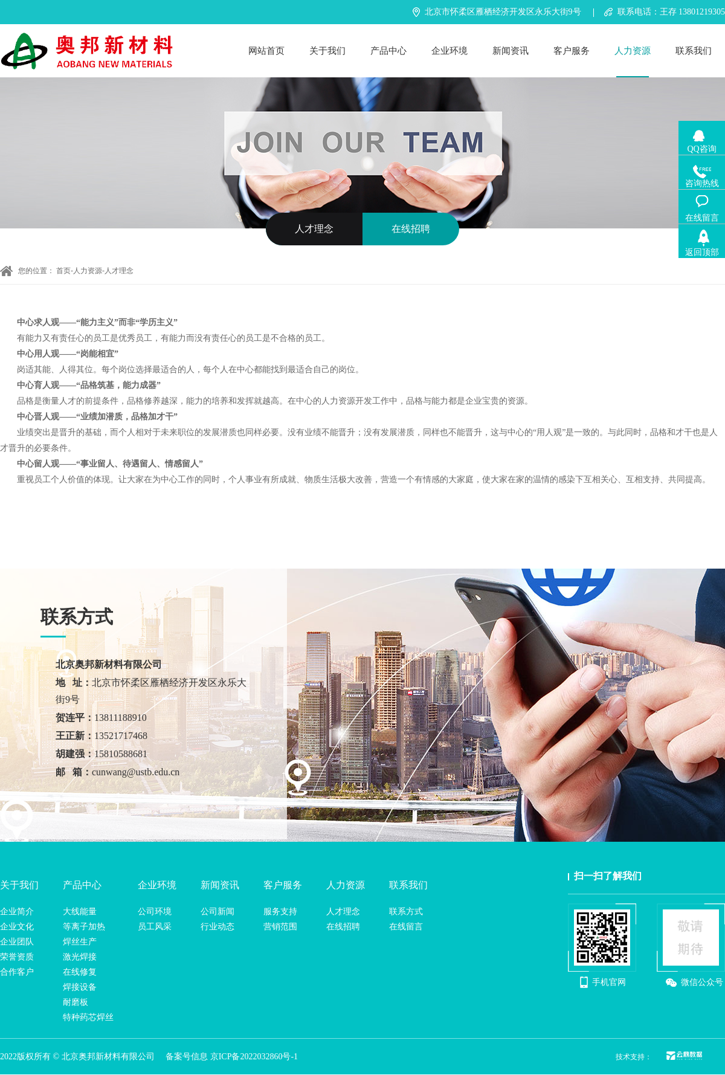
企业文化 (17, 926)
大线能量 (80, 911)
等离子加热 (84, 926)
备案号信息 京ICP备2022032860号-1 (232, 1056)
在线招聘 (411, 229)
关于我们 (327, 51)
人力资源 (632, 51)
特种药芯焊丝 (88, 1017)
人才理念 (314, 229)
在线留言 (406, 926)
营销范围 (280, 926)
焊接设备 (80, 987)
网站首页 (266, 51)
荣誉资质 (17, 956)
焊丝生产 (80, 941)
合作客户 (17, 972)
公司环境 (155, 911)
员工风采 (155, 926)
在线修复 (80, 972)
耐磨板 (75, 1002)
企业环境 (449, 51)
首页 (63, 270)
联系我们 (693, 51)
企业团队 (17, 941)
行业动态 (217, 926)
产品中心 (388, 51)
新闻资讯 (510, 51)
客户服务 (571, 51)
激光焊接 (80, 956)
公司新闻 (217, 911)
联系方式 (406, 911)
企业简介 (17, 911)
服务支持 (280, 911)
